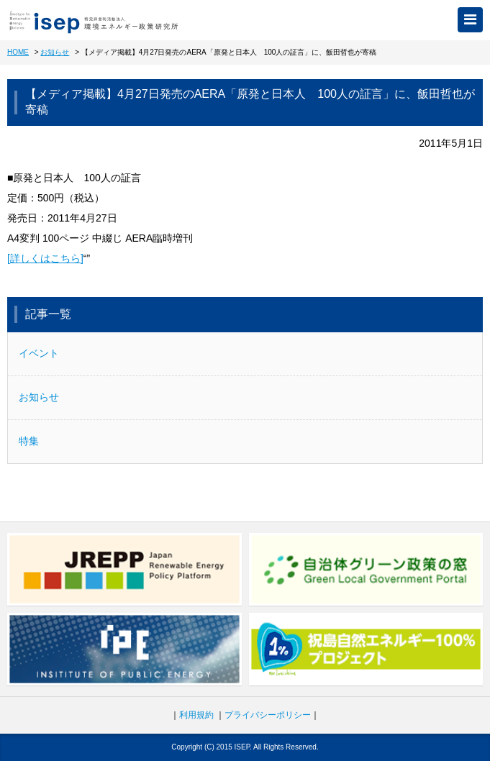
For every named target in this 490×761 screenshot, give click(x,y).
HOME (18, 52)
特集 (29, 441)
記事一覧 (48, 314)
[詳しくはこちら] (45, 258)
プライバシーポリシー (267, 715)
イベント (39, 353)
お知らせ (54, 52)
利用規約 (196, 715)
